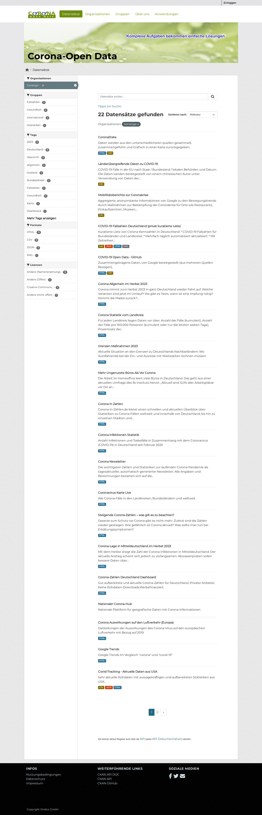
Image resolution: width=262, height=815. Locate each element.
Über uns (142, 14)
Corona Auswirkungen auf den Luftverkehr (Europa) (136, 622)
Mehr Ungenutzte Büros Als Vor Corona (126, 373)
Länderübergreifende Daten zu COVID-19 (128, 164)
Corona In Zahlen (110, 404)
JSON (109, 246)
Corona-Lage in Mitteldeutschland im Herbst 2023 (134, 546)
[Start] (27, 70)
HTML (102, 153)
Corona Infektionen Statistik (118, 435)
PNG (126, 246)
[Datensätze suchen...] (153, 96)
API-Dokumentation (167, 739)
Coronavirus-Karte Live (114, 492)
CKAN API (105, 779)
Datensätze (71, 14)
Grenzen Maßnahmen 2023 (118, 346)
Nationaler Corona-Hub (115, 604)
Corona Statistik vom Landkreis (121, 315)
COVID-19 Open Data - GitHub (120, 257)
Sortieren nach (177, 114)
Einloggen (230, 2)
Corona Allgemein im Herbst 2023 (122, 284)
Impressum (34, 783)
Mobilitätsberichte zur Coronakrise (123, 195)
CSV (110, 153)
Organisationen (97, 14)
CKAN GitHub (107, 783)
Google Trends (108, 649)
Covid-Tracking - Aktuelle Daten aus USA (127, 671)
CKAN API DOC (108, 774)
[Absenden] (212, 96)
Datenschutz (35, 779)
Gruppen (123, 14)
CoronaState (107, 137)
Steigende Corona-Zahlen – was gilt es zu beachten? (136, 515)
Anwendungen (166, 14)
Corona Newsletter (112, 461)
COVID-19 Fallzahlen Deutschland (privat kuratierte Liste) (139, 226)
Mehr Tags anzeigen (41, 218)
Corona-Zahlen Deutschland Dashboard (127, 577)
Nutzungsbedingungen (43, 774)
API (142, 739)
